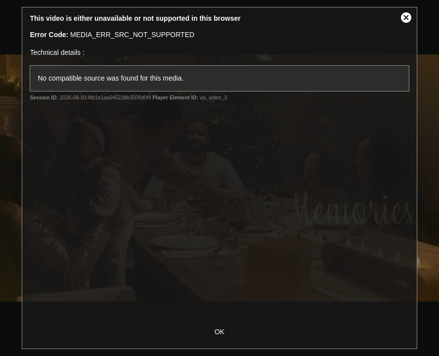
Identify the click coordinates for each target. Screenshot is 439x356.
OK (219, 332)
